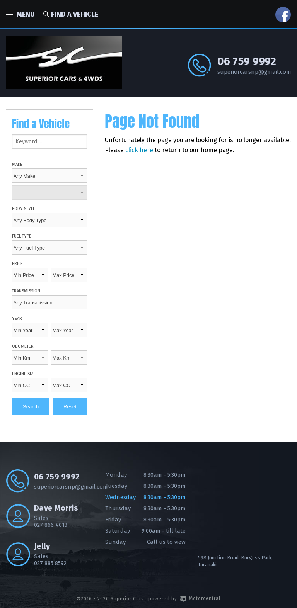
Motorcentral (200, 598)
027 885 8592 (50, 563)
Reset (70, 406)
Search (31, 406)
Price (17, 263)
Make (17, 164)
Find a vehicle (69, 14)
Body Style (23, 208)
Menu (20, 14)
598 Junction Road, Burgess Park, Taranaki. (235, 561)
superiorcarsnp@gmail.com (254, 71)
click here (139, 150)
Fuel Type (21, 236)
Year (17, 318)
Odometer (23, 346)
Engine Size (24, 373)
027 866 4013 (50, 524)
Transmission (26, 291)
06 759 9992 (246, 61)
